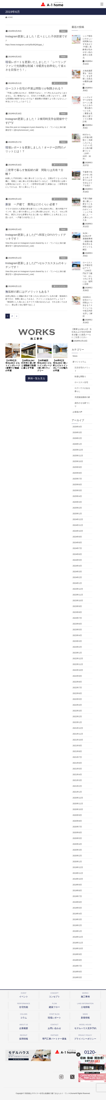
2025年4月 (77, 496)
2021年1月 (77, 792)
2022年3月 (77, 711)
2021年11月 (78, 734)
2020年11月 (78, 803)
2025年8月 (77, 473)
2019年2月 (77, 925)
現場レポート (54, 1015)
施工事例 (85, 994)
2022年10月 (78, 670)
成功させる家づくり (82, 404)
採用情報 (23, 1036)
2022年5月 (77, 699)
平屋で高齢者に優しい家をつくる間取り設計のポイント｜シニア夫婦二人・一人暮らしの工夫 (87, 209)
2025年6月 (77, 484)
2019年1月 (77, 931)
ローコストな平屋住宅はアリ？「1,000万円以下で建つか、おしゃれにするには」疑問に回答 (87, 273)
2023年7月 (77, 618)
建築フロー (54, 1005)
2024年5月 (77, 560)
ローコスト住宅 (81, 382)
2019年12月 (78, 867)
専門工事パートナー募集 (54, 1036)
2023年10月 (78, 600)
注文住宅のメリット (82, 369)
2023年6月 (77, 624)
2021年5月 (77, 769)
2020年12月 (78, 798)
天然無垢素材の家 (82, 397)
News (63, 31)
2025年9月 (77, 467)
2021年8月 (77, 751)
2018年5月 (77, 977)
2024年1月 (77, 583)
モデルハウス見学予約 (85, 1026)
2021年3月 (77, 780)
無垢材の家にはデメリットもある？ (27, 291)
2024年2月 (77, 577)
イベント (23, 994)
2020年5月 (77, 838)
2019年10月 (78, 879)
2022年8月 (77, 682)
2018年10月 (78, 948)
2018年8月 (77, 960)
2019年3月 (77, 919)
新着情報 (85, 1015)
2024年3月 (77, 571)
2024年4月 (77, 566)
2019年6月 (77, 902)
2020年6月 (77, 832)
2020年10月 (78, 809)
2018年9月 (77, 954)
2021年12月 (78, 728)
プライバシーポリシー (85, 1036)
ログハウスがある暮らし (82, 389)
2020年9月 (77, 815)
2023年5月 (77, 629)
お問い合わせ (54, 1026)
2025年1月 (77, 513)
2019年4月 (77, 914)
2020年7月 (77, 827)
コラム (23, 1015)
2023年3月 (77, 641)
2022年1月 (77, 722)
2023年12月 (78, 589)
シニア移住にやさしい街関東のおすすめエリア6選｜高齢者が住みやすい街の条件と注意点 (87, 47)
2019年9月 (77, 885)
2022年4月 (77, 705)
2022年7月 (77, 687)
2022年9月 (77, 676)
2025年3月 (77, 502)
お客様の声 (77, 412)
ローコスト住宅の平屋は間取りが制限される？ (34, 88)
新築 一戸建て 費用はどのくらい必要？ (31, 204)
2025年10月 (78, 461)
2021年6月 (77, 763)
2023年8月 (77, 612)
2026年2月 (77, 438)
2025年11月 (78, 455)
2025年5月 (77, 490)
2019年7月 (77, 896)
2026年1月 (77, 444)
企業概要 (23, 1026)
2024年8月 (77, 542)
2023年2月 (77, 647)
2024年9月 (77, 537)
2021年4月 (77, 774)
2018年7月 (77, 966)
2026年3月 (77, 432)
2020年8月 (77, 821)
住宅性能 (23, 1005)
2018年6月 (77, 972)
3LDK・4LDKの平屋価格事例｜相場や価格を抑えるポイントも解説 (87, 241)
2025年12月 (78, 450)
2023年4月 (77, 635)
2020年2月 (77, 856)
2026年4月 (77, 427)
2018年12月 (78, 937)
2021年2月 (77, 786)
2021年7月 (77, 757)
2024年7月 (77, 548)
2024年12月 (78, 519)
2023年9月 (77, 606)
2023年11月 (78, 595)
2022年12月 (78, 658)
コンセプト (54, 994)
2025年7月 (77, 479)
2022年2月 (77, 716)
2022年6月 (77, 693)
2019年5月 (77, 908)
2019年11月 (78, 873)
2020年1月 (77, 861)
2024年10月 (78, 531)
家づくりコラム (59, 83)
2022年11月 (78, 664)
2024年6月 (77, 554)
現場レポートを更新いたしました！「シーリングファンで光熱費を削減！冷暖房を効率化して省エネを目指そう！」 (35, 65)
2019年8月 (77, 890)
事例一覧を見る (36, 378)
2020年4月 (77, 844)
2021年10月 (78, 740)
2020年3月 (77, 850)
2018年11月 (78, 943)
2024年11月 (78, 525)
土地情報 (85, 1005)
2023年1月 (77, 653)
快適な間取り (80, 376)
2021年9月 (77, 745)
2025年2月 (77, 508)
